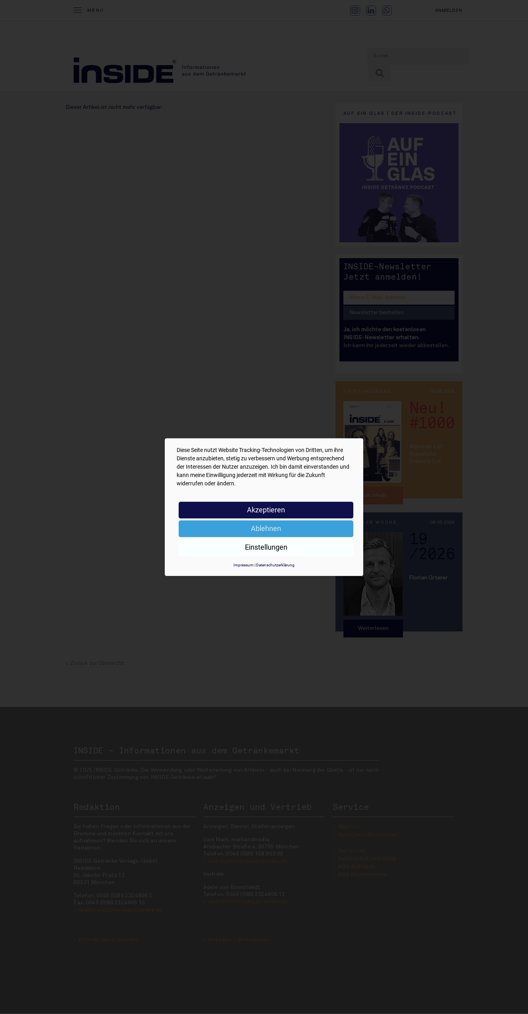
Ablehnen (266, 528)
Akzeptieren (266, 510)
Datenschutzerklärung (275, 565)
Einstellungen (266, 547)
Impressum (243, 565)
